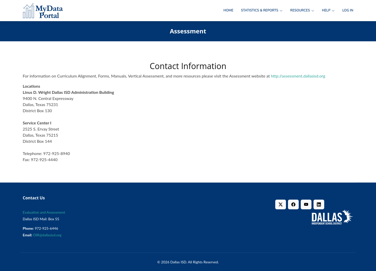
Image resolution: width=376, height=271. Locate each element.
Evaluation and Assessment (44, 212)
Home (228, 10)
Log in (347, 10)
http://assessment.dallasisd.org (298, 75)
